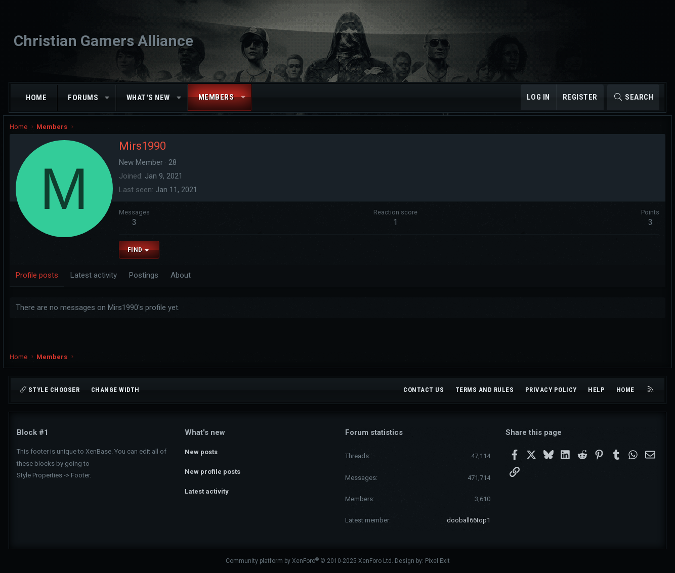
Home (36, 97)
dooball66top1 (468, 520)
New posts (201, 450)
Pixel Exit (437, 560)
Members (216, 97)
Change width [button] (115, 389)
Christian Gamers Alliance (103, 41)
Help (596, 389)
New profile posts (212, 468)
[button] (107, 98)
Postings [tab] (150, 281)
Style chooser (49, 389)
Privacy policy (551, 389)
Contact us (423, 389)
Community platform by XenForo (309, 560)
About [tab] (188, 281)
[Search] (633, 97)
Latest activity (207, 487)
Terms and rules (484, 389)
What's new (148, 97)
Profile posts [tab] (44, 281)
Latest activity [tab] (100, 281)
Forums (83, 97)
